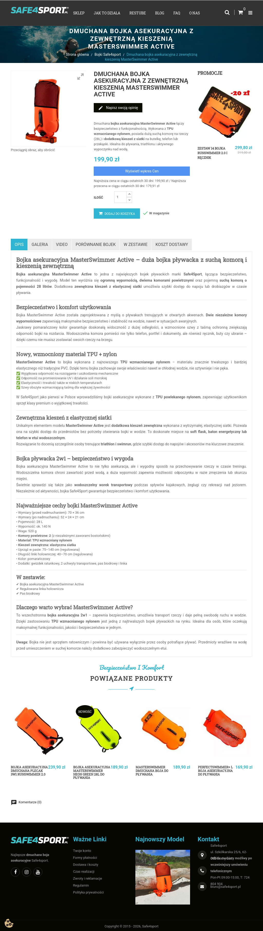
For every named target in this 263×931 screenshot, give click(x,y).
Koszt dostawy (177, 243)
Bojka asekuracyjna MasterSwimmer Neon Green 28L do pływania (91, 773)
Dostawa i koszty (85, 863)
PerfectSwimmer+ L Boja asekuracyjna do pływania (216, 772)
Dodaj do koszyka (117, 213)
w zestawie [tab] (140, 243)
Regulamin (81, 884)
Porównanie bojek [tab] (99, 243)
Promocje (210, 73)
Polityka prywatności (88, 890)
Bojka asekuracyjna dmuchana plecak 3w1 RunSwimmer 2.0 (29, 773)
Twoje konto (82, 849)
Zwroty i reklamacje (87, 877)
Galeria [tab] (41, 243)
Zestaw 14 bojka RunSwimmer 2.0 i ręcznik (215, 153)
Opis (19, 243)
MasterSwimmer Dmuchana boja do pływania (154, 770)
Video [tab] (64, 243)
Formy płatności (85, 856)
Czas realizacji (84, 870)
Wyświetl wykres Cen (141, 171)
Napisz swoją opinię (118, 107)
